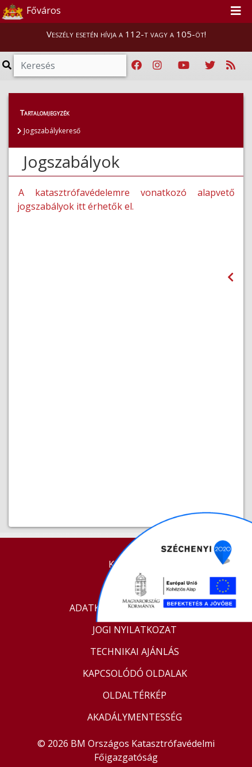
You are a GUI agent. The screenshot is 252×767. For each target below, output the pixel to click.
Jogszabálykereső (48, 131)
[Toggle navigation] (236, 11)
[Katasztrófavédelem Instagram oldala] (157, 65)
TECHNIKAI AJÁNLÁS (134, 651)
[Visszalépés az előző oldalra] (230, 277)
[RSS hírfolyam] (231, 65)
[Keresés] (70, 65)
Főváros (31, 11)
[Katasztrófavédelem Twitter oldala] (210, 65)
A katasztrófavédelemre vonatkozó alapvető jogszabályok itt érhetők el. (126, 199)
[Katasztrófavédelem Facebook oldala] (136, 65)
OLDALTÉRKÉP (134, 695)
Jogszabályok (71, 161)
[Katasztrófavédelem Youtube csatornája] (184, 65)
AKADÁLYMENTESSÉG (134, 717)
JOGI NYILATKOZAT (134, 629)
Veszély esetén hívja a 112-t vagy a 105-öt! (126, 34)
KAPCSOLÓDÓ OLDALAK (135, 673)
